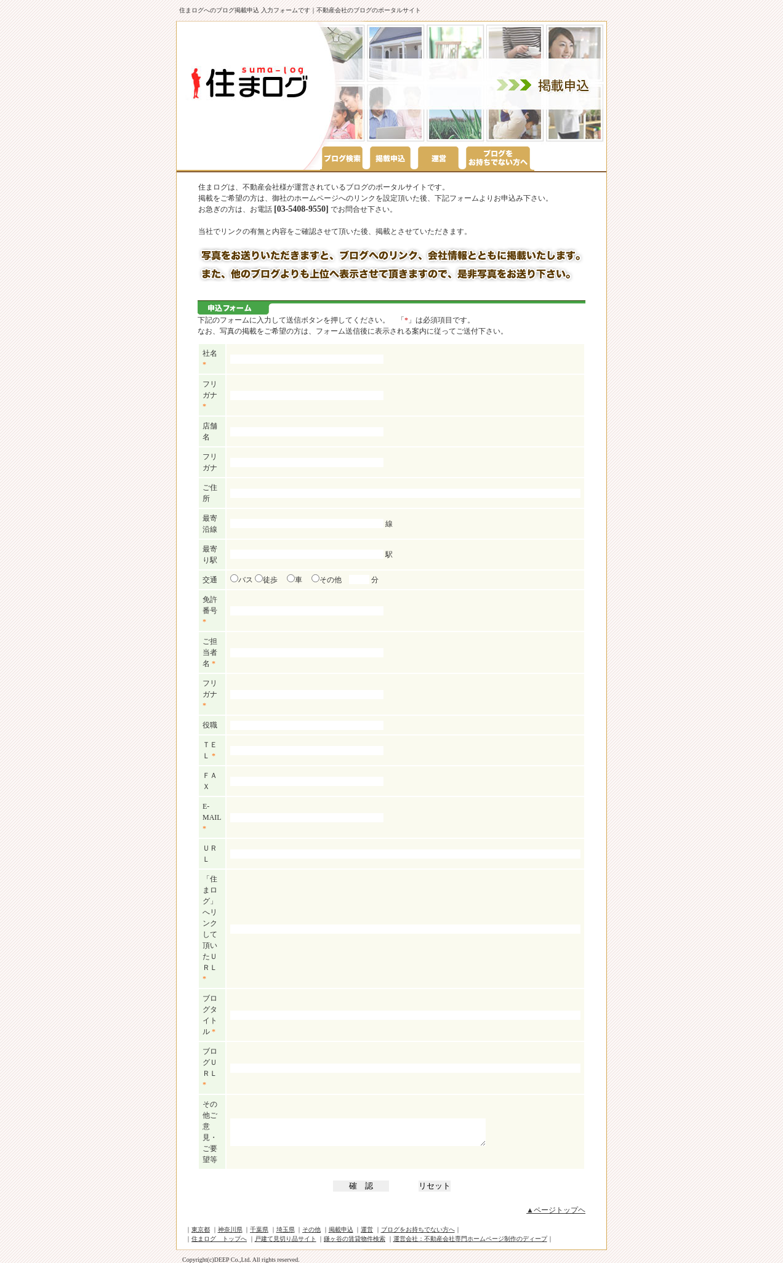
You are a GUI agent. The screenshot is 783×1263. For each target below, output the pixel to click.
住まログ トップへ (219, 1238)
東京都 (200, 1229)
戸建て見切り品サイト (285, 1238)
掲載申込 (341, 1229)
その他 (326, 579)
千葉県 (259, 1229)
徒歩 (266, 579)
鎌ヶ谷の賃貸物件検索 (354, 1238)
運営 (367, 1229)
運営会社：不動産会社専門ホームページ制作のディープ (470, 1238)
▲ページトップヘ (555, 1210)
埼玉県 (285, 1229)
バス (241, 579)
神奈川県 (230, 1229)
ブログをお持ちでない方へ (418, 1229)
